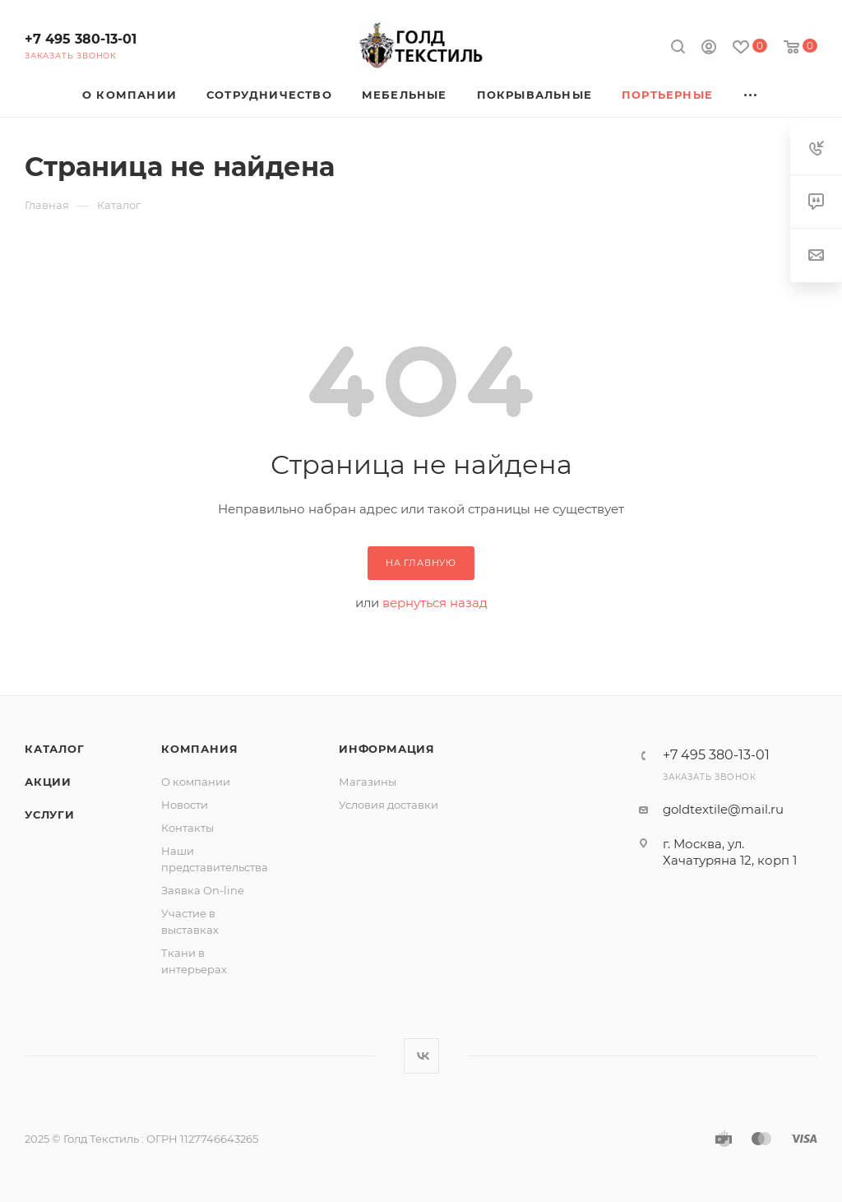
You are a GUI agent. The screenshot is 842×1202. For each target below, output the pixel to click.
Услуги (50, 814)
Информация (387, 748)
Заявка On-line (202, 890)
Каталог (55, 748)
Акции (48, 781)
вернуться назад (435, 602)
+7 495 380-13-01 (80, 39)
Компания (199, 748)
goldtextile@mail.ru (723, 809)
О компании (195, 781)
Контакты (187, 827)
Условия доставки (388, 804)
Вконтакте (421, 1056)
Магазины (367, 781)
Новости (184, 804)
